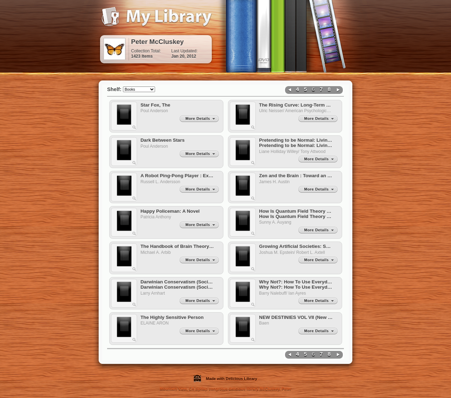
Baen (265, 323)
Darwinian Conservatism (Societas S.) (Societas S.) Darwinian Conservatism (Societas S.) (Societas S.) (178, 284)
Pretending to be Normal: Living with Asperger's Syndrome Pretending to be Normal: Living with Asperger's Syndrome (296, 142)
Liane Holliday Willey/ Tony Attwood (293, 151)
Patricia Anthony (157, 216)
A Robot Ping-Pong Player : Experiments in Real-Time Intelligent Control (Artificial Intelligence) (178, 175)
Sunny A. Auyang (276, 222)
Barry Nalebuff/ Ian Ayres (283, 293)
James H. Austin (275, 181)
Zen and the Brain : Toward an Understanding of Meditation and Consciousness (296, 175)
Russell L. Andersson (162, 181)
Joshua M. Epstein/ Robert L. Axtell (293, 252)
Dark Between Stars (163, 140)
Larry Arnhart (154, 293)
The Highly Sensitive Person (172, 317)
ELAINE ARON (156, 323)
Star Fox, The (155, 105)
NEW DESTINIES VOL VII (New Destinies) (296, 317)
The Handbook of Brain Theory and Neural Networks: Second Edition (178, 246)
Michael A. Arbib (157, 252)
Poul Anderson (156, 110)
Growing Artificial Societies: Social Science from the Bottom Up (296, 246)
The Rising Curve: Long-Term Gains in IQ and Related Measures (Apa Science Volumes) (296, 105)
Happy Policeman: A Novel (170, 211)
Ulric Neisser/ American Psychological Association (296, 110)
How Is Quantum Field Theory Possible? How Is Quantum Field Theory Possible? (296, 213)
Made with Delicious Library (225, 379)
